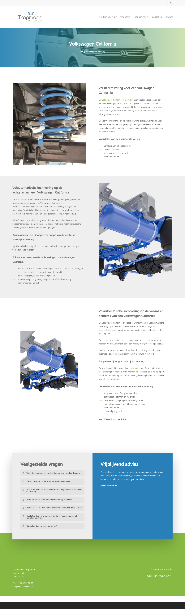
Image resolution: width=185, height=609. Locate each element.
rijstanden (135, 368)
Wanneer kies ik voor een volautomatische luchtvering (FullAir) (52, 517)
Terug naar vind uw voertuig (92, 51)
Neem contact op (109, 494)
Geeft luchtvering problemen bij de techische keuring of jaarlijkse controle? (49, 526)
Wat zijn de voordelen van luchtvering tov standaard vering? (51, 482)
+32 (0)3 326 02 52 (24, 583)
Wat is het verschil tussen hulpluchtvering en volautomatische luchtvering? (52, 499)
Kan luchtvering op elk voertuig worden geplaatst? (47, 490)
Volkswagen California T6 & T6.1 (116, 100)
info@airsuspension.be (22, 586)
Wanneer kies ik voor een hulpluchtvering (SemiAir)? (47, 508)
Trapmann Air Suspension (23, 569)
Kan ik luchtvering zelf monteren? (39, 535)
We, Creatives (166, 575)
